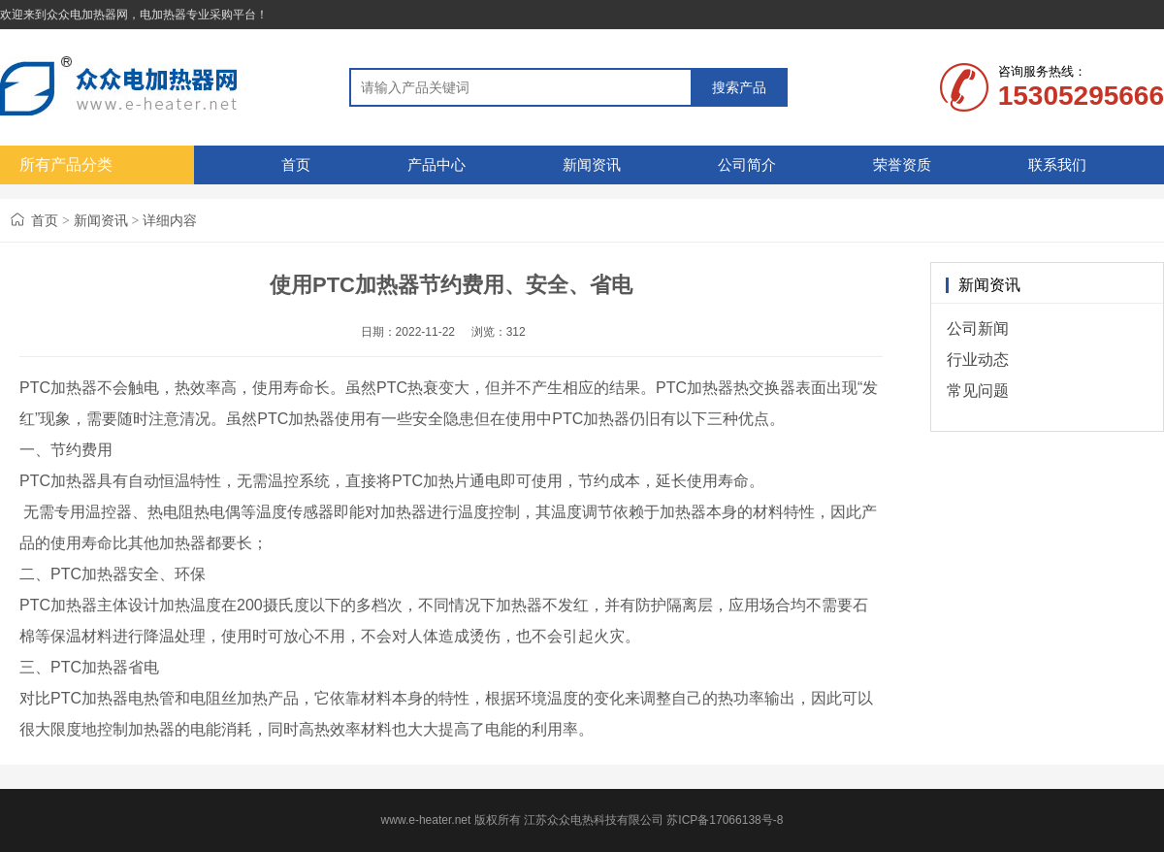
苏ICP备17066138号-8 (724, 820)
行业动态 (978, 359)
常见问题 (978, 390)
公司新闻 (978, 328)
